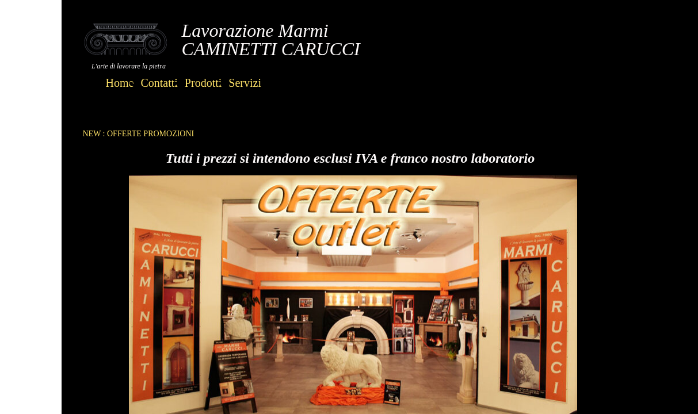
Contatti (158, 82)
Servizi (244, 82)
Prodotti (203, 82)
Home (120, 82)
